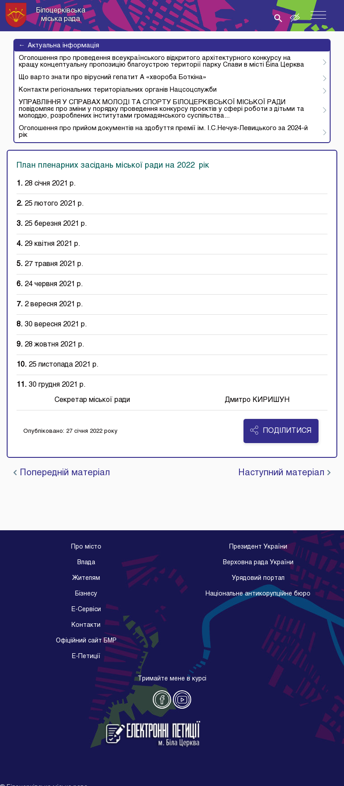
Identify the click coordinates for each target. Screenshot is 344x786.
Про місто (86, 547)
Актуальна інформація (59, 45)
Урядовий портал (258, 578)
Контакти (86, 625)
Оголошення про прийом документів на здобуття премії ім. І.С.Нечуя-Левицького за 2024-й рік (163, 131)
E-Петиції (86, 656)
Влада (86, 563)
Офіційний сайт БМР (86, 641)
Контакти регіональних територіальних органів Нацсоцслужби (118, 90)
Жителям (86, 578)
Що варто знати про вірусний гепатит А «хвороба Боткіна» (112, 77)
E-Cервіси (86, 610)
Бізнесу (86, 594)
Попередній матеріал (61, 473)
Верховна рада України (258, 563)
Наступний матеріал (284, 473)
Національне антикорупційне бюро (258, 594)
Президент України (258, 547)
